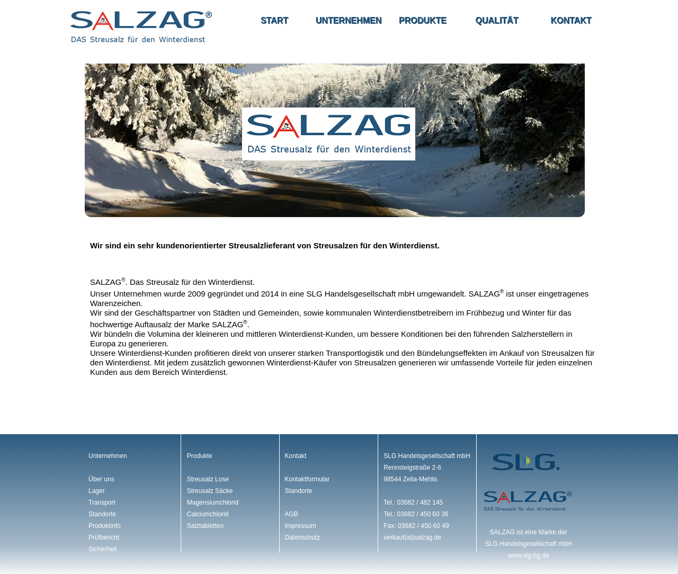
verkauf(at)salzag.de (412, 537)
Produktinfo (104, 526)
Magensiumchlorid (212, 502)
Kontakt (570, 20)
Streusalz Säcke (210, 491)
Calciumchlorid (208, 514)
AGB (291, 514)
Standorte (102, 514)
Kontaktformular (306, 479)
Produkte (423, 20)
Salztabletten (205, 526)
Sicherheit (102, 549)
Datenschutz (302, 537)
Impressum (300, 526)
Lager (96, 491)
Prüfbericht (103, 537)
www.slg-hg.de (528, 555)
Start (274, 20)
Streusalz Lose (208, 479)
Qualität (497, 20)
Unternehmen (348, 20)
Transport (101, 502)
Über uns (101, 479)
